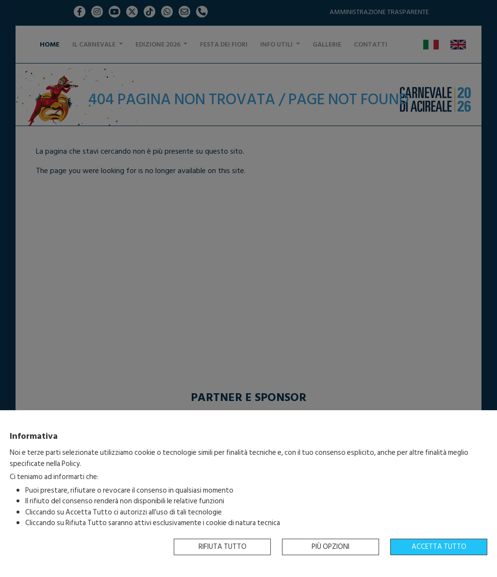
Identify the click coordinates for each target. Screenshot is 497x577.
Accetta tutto (439, 547)
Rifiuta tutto (223, 547)
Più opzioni (330, 547)
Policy (71, 464)
